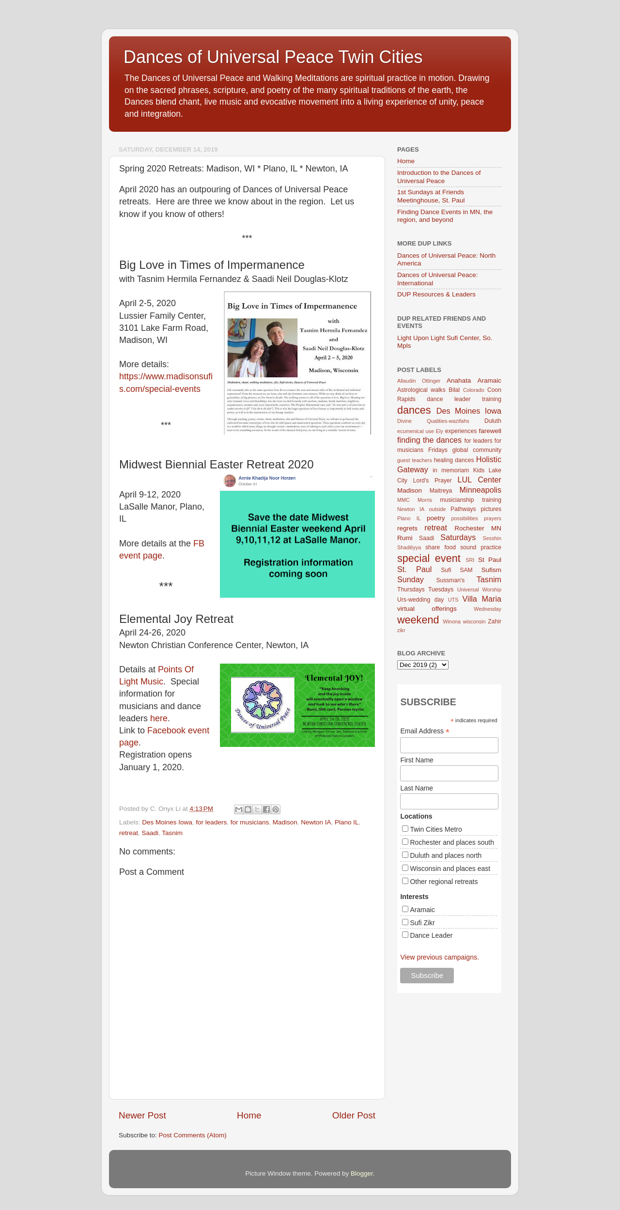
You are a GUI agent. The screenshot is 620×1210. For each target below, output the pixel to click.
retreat (128, 833)
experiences (461, 431)
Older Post (353, 1115)
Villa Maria (482, 598)
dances (414, 410)
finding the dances (429, 439)
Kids (479, 470)
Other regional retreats (444, 881)
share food (440, 547)
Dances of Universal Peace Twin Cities (273, 57)
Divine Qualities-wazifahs (433, 421)
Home (249, 1115)
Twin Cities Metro (436, 829)
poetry (436, 518)
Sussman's (450, 580)
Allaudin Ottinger (418, 381)
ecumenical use (415, 431)
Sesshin (492, 538)
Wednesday (487, 609)
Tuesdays (440, 589)
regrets (407, 528)
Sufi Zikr (422, 923)
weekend (418, 620)
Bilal (454, 390)
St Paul (489, 559)
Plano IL (347, 822)
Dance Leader (431, 935)
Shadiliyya (409, 547)
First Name (416, 760)
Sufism (491, 570)
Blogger (362, 1173)
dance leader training (464, 399)
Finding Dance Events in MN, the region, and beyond (445, 215)
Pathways (463, 509)
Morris (425, 500)
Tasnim (172, 833)
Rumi (405, 538)
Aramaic (489, 380)
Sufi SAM (456, 570)
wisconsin (474, 621)
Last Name (416, 788)
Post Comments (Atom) (193, 1135)
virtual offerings (427, 608)
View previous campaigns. (439, 957)
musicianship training (470, 499)
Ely (439, 431)
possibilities (464, 518)
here (159, 718)
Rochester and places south (452, 842)
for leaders (211, 822)
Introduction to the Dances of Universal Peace (439, 176)
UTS (453, 600)
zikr (401, 630)
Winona (452, 621)
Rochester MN (477, 528)
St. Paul (414, 569)
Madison (285, 822)
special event (429, 558)
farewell (490, 430)
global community (476, 450)
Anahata (459, 380)
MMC (403, 500)
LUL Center (479, 479)
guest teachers (414, 460)
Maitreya (441, 490)
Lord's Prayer (432, 480)
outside (437, 509)
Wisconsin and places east (450, 868)
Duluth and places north (445, 855)
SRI (469, 560)
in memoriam (451, 470)
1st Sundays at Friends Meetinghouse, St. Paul (431, 195)
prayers (492, 518)
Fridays (438, 450)
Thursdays (411, 589)
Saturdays (458, 537)
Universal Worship (479, 589)
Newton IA (316, 822)
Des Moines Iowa (167, 822)
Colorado (473, 390)
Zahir (494, 621)
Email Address (425, 731)
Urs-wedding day (420, 599)
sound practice (480, 547)
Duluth (492, 421)
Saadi (150, 833)
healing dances (454, 460)
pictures (491, 509)
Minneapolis (480, 489)
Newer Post (142, 1115)
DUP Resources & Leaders (436, 294)
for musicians (250, 822)
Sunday (410, 579)
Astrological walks (421, 390)
